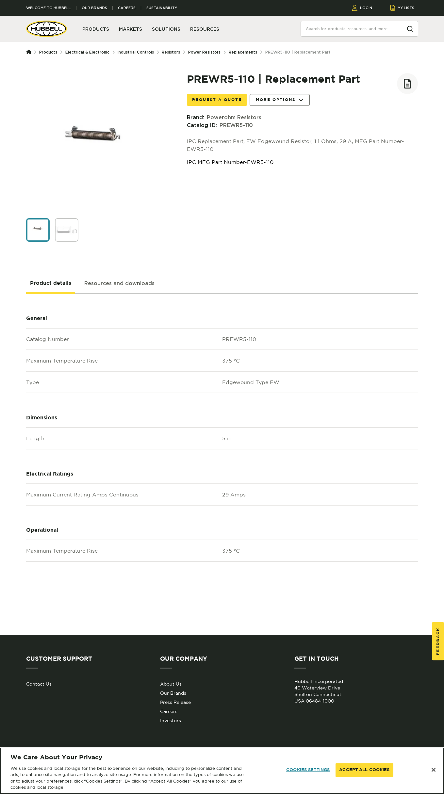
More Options (280, 100)
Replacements (243, 52)
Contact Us (39, 684)
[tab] (50, 283)
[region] (222, 770)
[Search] (410, 28)
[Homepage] (30, 52)
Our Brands (94, 8)
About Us (171, 684)
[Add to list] (407, 83)
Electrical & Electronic (87, 52)
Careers (127, 8)
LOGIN (362, 8)
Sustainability (161, 8)
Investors (170, 720)
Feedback (438, 641)
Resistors (171, 52)
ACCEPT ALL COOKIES (364, 770)
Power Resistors (204, 52)
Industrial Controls (136, 52)
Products (48, 52)
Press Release (175, 702)
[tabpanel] (222, 464)
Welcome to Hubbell (48, 8)
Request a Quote (217, 100)
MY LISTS (402, 8)
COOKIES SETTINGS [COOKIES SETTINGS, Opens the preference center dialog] (308, 770)
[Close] (433, 770)
